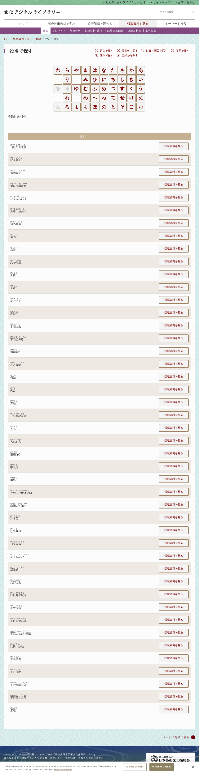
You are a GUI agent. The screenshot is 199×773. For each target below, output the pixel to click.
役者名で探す (130, 50)
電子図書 (150, 30)
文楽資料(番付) (94, 30)
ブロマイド (59, 30)
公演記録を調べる (100, 23)
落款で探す (106, 55)
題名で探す (106, 50)
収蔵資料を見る (137, 23)
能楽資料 (75, 30)
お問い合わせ (186, 2)
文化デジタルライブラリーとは (125, 2)
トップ (23, 23)
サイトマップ (161, 2)
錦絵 (45, 30)
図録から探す (130, 55)
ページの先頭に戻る (176, 737)
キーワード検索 (175, 23)
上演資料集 (134, 30)
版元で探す (182, 50)
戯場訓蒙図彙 (115, 30)
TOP (7, 38)
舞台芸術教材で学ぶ (61, 23)
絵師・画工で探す (156, 50)
